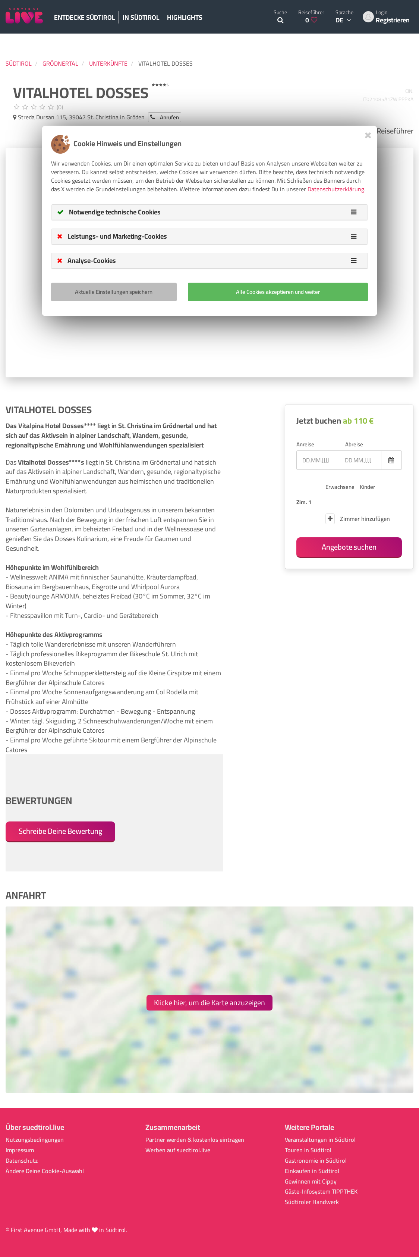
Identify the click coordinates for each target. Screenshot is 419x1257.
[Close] (368, 135)
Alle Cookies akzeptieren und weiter (278, 291)
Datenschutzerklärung (336, 189)
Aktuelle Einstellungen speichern (113, 291)
